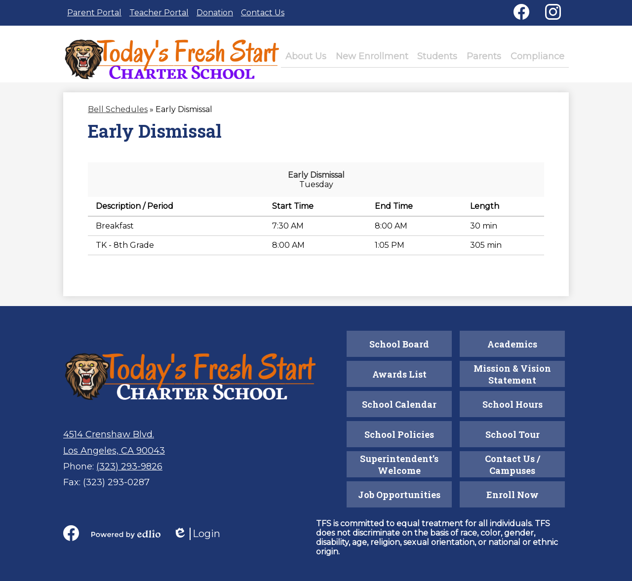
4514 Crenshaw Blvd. (108, 434)
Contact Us (262, 12)
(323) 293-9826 (129, 466)
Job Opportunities (399, 495)
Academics (512, 344)
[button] (316, 59)
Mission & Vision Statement (512, 374)
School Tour (512, 434)
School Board (399, 344)
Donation (215, 12)
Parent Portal (94, 12)
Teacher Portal (159, 12)
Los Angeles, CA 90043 (114, 450)
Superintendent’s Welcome (399, 464)
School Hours (512, 404)
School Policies (399, 434)
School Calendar (399, 404)
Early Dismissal (316, 181)
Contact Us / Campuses (512, 464)
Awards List (399, 374)
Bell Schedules (118, 115)
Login (196, 534)
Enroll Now (512, 495)
